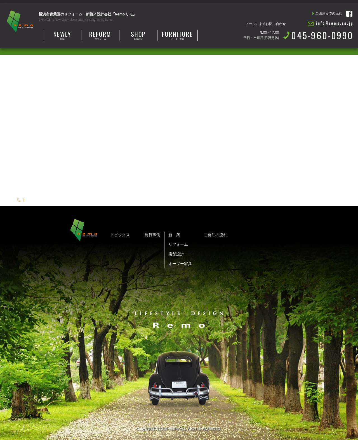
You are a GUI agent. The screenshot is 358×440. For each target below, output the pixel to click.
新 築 (174, 234)
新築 (62, 35)
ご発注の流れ (215, 234)
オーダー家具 (177, 35)
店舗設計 (138, 35)
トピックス (120, 234)
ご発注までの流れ (328, 13)
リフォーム (100, 35)
